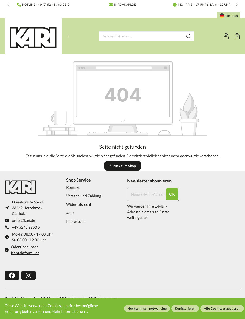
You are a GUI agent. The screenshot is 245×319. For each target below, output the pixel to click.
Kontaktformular (25, 252)
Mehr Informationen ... (69, 311)
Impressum (75, 221)
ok (172, 194)
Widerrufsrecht (78, 204)
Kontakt (73, 187)
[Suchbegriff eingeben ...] (141, 36)
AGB (70, 213)
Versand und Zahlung (83, 195)
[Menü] (68, 36)
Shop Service (78, 180)
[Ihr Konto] (226, 36)
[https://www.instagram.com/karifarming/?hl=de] (28, 275)
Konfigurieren (185, 308)
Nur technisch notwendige (147, 308)
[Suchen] (188, 36)
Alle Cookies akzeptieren (222, 308)
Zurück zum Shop (122, 166)
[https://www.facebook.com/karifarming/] (12, 275)
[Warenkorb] (237, 36)
